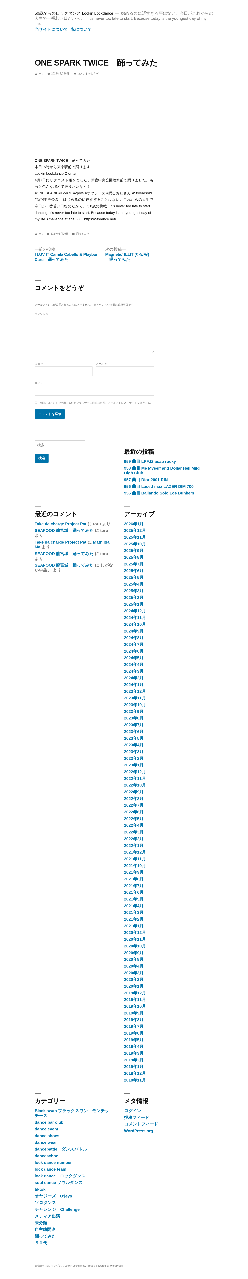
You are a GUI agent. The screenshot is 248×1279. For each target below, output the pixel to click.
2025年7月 (134, 564)
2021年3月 (134, 912)
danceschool (47, 1156)
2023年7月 (134, 725)
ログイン (132, 1111)
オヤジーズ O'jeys (53, 1196)
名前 (39, 363)
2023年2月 (134, 758)
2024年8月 (134, 637)
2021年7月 (134, 886)
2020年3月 (134, 973)
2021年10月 (135, 865)
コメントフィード (141, 1124)
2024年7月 (134, 644)
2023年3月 (134, 751)
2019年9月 (134, 1013)
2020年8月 (134, 959)
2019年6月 (134, 1033)
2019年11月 (135, 999)
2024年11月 (135, 617)
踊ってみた (82, 233)
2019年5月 (134, 1040)
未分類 (41, 1223)
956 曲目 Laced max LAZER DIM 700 (159, 486)
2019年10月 (135, 1006)
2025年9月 (134, 550)
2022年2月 (134, 839)
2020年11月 (135, 939)
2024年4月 (134, 664)
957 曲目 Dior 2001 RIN (146, 480)
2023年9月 (134, 711)
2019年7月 (134, 1026)
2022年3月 (134, 832)
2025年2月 (134, 597)
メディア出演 (47, 1216)
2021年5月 (134, 899)
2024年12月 (135, 611)
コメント (42, 314)
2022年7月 (134, 805)
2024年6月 (134, 651)
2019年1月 (134, 1066)
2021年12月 (135, 852)
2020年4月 (134, 966)
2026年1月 (134, 524)
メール (101, 363)
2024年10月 (135, 624)
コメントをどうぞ (88, 73)
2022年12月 (135, 772)
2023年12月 (135, 691)
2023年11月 (135, 698)
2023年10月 (135, 705)
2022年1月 (134, 845)
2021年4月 (134, 906)
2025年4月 (134, 584)
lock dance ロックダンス (60, 1176)
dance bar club (49, 1122)
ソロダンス (45, 1202)
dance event (46, 1129)
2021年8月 (134, 879)
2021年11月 (135, 859)
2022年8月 (134, 798)
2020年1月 (134, 986)
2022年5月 (134, 818)
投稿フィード (136, 1117)
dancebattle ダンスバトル (61, 1149)
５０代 (41, 1243)
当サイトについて (51, 29)
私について (81, 29)
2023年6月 (134, 731)
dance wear (46, 1142)
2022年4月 (134, 825)
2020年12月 (135, 932)
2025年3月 (134, 591)
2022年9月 (134, 792)
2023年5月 (134, 738)
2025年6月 (134, 570)
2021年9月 (134, 872)
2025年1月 (134, 604)
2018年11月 (135, 1080)
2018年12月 (135, 1073)
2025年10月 (135, 544)
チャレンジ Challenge (57, 1209)
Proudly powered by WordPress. (105, 1265)
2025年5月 (134, 577)
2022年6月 (134, 812)
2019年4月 (134, 1046)
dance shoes (47, 1136)
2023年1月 (134, 765)
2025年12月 (135, 530)
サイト (39, 383)
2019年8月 (134, 1019)
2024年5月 (134, 658)
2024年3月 (134, 671)
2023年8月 (134, 718)
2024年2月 (134, 678)
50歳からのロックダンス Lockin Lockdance (74, 13)
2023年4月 (134, 745)
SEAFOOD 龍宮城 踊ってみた (64, 530)
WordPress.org (138, 1131)
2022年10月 (135, 785)
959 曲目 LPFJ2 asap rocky (150, 461)
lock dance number (53, 1162)
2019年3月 (134, 1053)
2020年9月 (134, 953)
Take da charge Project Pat (61, 524)
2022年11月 (135, 778)
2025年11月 (135, 537)
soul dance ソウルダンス (59, 1182)
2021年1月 (134, 926)
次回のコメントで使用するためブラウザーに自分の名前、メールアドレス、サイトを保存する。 (96, 402)
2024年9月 (134, 631)
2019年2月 (134, 1060)
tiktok (40, 1189)
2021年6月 (134, 892)
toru (41, 73)
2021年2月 (134, 919)
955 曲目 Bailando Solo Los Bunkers (159, 493)
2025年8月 (134, 557)
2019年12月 (135, 993)
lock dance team (50, 1169)
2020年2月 (134, 979)
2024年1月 (134, 684)
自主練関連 (45, 1229)
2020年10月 (135, 946)
